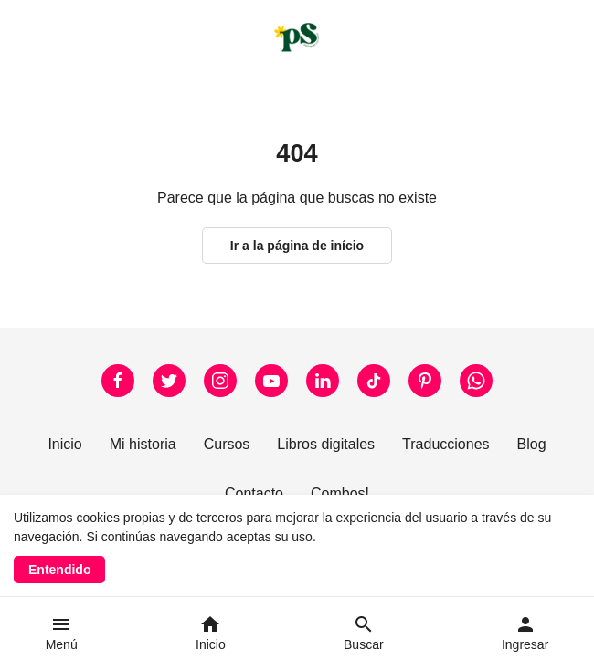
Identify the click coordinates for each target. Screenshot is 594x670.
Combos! (340, 493)
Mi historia (143, 444)
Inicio (64, 444)
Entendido (59, 569)
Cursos (227, 444)
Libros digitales (326, 444)
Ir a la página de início (297, 245)
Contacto (254, 493)
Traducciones (445, 444)
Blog (531, 444)
